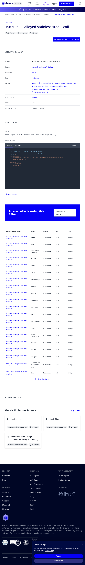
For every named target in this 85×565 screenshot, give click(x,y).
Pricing (33, 501)
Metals (46, 14)
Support (54, 4)
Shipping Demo (36, 488)
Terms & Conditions (9, 558)
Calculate (6, 476)
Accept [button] (58, 558)
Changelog (34, 476)
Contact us (6, 496)
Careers (5, 501)
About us (6, 492)
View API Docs (11, 194)
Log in (80, 3)
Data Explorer (45, 3)
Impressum (24, 558)
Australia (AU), (71, 83)
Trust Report (63, 476)
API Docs (37, 3)
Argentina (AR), (60, 83)
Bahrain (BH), (37, 86)
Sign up (33, 505)
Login (32, 509)
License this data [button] (66, 4)
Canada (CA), (54, 86)
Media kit (6, 505)
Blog (32, 496)
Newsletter (6, 509)
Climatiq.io (28, 3)
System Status (64, 480)
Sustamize (35, 78)
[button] (82, 547)
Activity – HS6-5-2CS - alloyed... (65, 14)
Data (4, 480)
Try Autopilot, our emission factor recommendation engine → (44, 9)
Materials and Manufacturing (29, 14)
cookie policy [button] (49, 553)
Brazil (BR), (46, 86)
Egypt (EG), (46, 89)
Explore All (74, 410)
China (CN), (63, 86)
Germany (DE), (37, 89)
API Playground (36, 484)
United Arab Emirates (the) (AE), (43, 83)
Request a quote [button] (65, 212)
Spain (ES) (54, 89)
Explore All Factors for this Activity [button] (66, 39)
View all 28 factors (42, 379)
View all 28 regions (40, 92)
